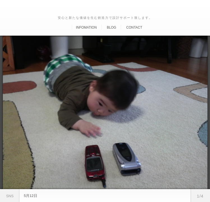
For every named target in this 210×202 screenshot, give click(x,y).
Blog (111, 27)
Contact (134, 27)
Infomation (86, 27)
